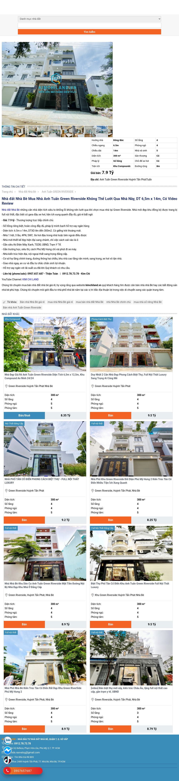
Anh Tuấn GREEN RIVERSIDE (57, 191)
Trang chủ (7, 191)
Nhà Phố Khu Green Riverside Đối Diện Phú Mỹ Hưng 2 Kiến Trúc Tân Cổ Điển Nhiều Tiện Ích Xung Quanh (131, 481)
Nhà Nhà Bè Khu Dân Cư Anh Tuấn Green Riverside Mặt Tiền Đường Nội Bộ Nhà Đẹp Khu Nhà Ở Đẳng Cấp (44, 585)
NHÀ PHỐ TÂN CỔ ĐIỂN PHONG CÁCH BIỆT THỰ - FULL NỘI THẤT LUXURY (42, 481)
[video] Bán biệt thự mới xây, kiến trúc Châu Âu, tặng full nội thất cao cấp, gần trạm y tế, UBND (129, 690)
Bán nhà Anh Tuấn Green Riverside (22, 307)
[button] (109, 45)
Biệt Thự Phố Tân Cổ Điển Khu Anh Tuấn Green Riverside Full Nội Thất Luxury (130, 585)
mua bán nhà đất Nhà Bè (89, 302)
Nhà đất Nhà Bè (27, 191)
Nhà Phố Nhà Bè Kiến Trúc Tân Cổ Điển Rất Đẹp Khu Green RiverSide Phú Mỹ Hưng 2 (43, 690)
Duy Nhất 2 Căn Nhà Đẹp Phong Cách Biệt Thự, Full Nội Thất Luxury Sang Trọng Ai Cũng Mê (128, 376)
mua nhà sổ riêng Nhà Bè (148, 302)
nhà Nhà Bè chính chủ (118, 302)
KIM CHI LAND (30, 279)
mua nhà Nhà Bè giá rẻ (60, 302)
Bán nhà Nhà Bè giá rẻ (32, 302)
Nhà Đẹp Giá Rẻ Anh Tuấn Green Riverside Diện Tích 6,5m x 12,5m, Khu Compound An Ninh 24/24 (44, 376)
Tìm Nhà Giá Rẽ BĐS (24, 757)
